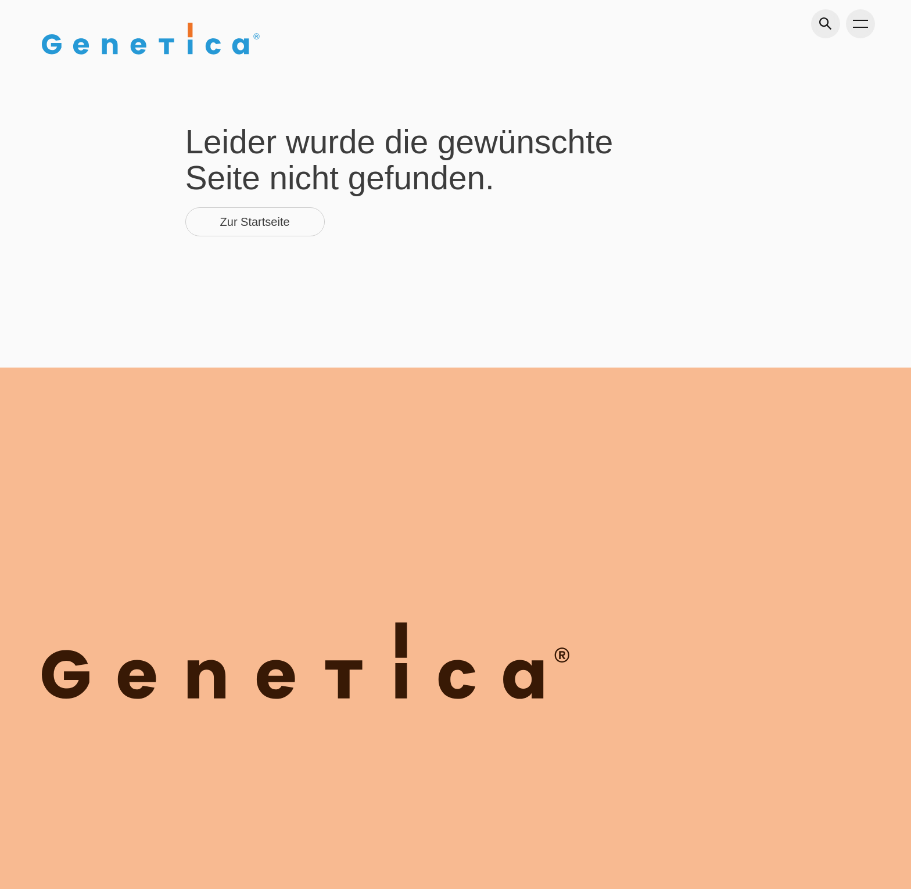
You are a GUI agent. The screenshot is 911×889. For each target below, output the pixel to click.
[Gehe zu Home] (151, 38)
